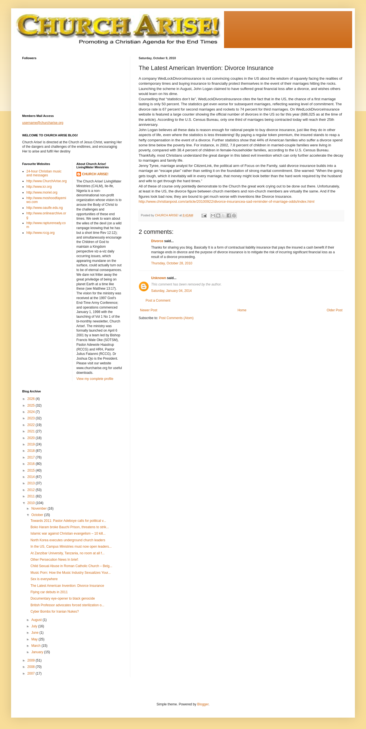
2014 (31, 477)
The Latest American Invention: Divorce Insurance (67, 586)
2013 (31, 483)
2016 (31, 464)
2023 (31, 418)
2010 (31, 503)
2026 (31, 399)
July (34, 626)
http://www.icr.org (39, 187)
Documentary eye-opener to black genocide (62, 598)
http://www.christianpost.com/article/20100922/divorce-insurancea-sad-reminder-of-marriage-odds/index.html (226, 201)
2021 (31, 431)
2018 (31, 451)
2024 (31, 412)
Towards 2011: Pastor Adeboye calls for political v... (68, 521)
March (36, 646)
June (35, 633)
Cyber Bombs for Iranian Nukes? (54, 611)
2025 (31, 405)
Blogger (203, 704)
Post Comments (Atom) (176, 318)
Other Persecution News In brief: (54, 560)
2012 (31, 490)
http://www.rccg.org (40, 233)
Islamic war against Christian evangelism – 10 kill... (68, 533)
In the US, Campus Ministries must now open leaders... (71, 546)
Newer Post (148, 310)
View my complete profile (95, 379)
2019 (31, 444)
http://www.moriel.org (41, 192)
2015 (31, 470)
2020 (31, 438)
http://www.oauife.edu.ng (44, 208)
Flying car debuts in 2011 (49, 592)
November (39, 508)
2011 (31, 496)
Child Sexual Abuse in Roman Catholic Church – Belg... (71, 566)
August (37, 620)
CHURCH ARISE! (95, 174)
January (37, 652)
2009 (31, 660)
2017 (31, 457)
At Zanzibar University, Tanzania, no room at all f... (67, 553)
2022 (31, 425)
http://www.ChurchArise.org (46, 181)
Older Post (334, 310)
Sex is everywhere (44, 579)
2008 (31, 667)
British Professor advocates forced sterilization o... (67, 605)
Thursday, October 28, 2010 (171, 263)
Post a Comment (158, 300)
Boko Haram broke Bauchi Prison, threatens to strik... (69, 527)
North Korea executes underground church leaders (67, 540)
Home (242, 310)
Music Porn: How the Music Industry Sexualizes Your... (70, 573)
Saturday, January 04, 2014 (171, 291)
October (37, 515)
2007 (31, 673)
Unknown (158, 278)
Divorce (157, 241)
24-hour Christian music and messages (44, 173)
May (35, 639)
